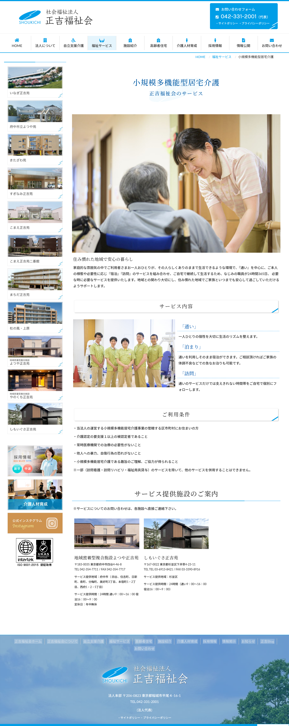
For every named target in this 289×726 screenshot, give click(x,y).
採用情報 (215, 43)
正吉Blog (250, 641)
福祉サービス (102, 43)
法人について (45, 43)
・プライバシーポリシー (254, 23)
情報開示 (214, 641)
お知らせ (232, 641)
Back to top (273, 721)
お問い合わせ (272, 43)
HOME (17, 43)
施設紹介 (130, 43)
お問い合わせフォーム (235, 9)
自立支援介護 (73, 43)
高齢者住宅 (158, 43)
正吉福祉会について (54, 641)
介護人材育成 (186, 43)
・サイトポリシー (227, 23)
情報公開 (243, 43)
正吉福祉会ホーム (20, 641)
